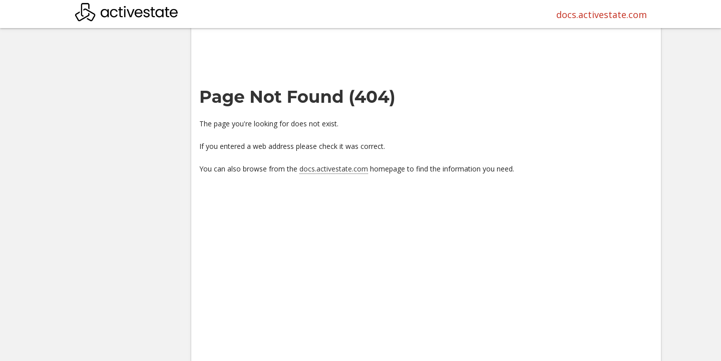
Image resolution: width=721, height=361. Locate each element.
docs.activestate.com (601, 15)
